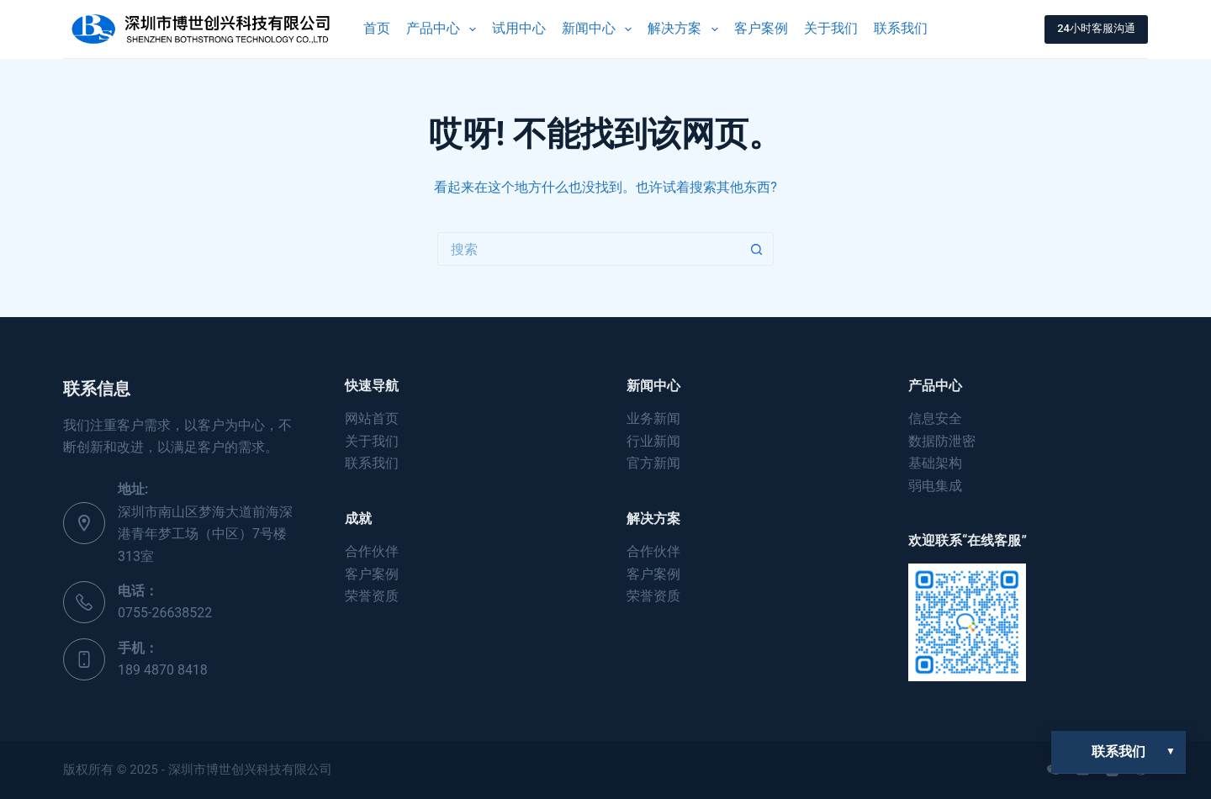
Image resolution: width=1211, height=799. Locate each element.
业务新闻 (653, 418)
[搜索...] (588, 249)
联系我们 (901, 28)
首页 (376, 28)
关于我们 (831, 28)
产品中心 (444, 29)
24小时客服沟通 (1096, 28)
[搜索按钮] (757, 249)
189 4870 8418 (163, 670)
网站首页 (372, 418)
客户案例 (761, 28)
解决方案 (686, 29)
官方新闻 (653, 463)
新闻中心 (600, 29)
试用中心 (519, 28)
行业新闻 (653, 441)
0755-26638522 (165, 613)
